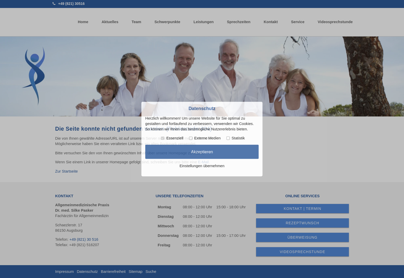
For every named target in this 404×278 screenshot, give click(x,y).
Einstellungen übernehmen (202, 166)
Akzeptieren (202, 151)
